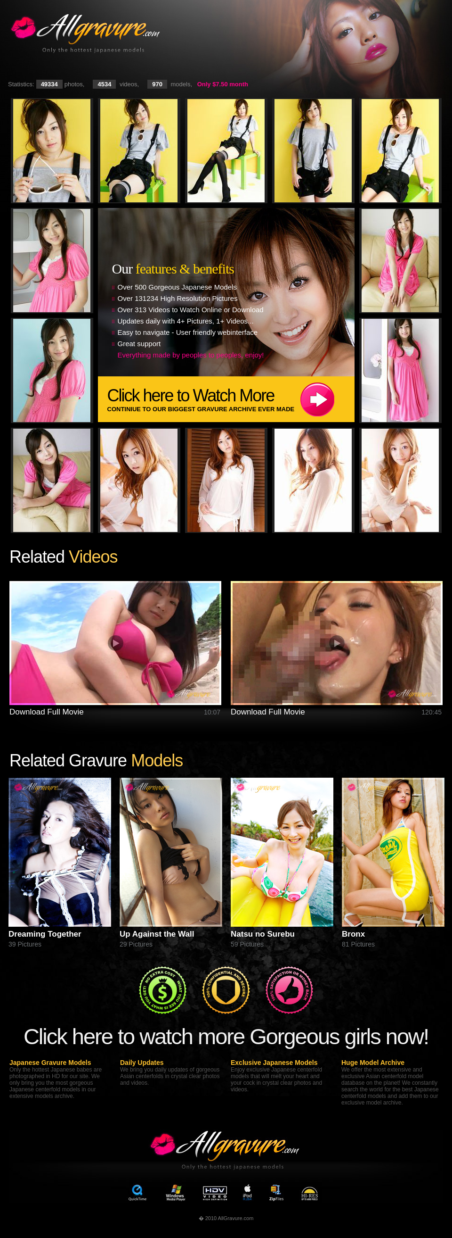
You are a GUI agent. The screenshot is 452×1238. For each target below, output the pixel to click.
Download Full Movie (46, 711)
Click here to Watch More (231, 399)
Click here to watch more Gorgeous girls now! (226, 1036)
